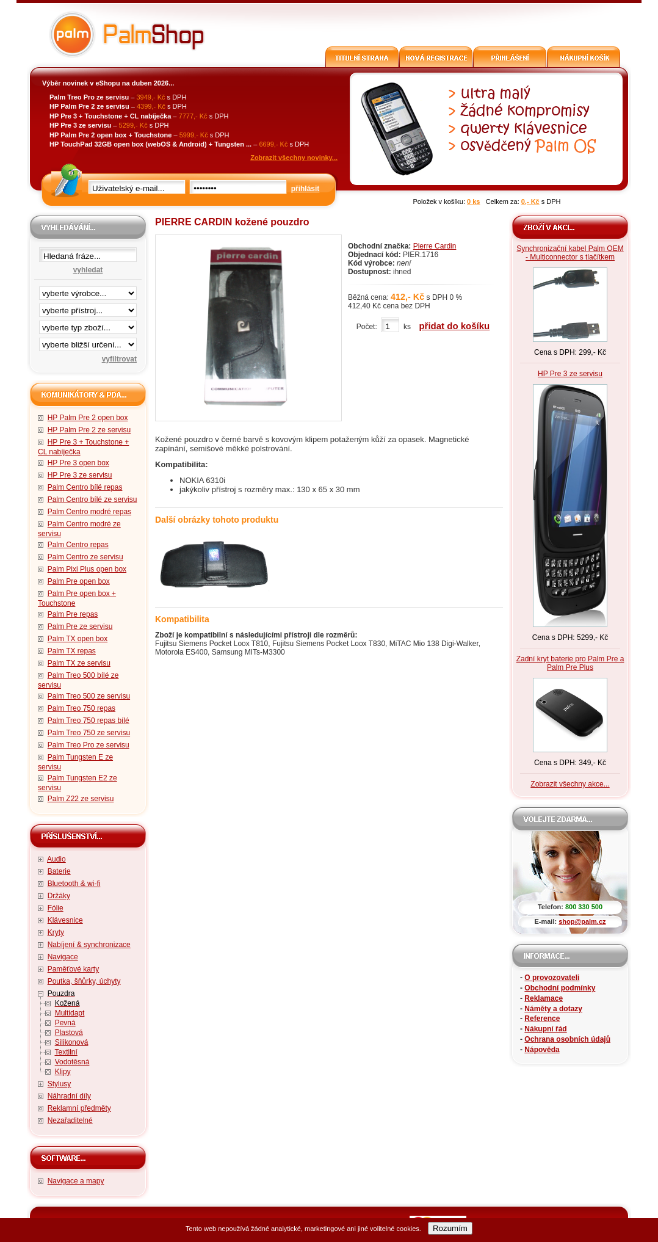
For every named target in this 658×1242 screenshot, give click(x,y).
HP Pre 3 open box (78, 463)
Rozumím (450, 1228)
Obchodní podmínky (559, 988)
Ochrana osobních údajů (567, 1039)
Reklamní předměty (79, 1108)
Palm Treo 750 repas (81, 708)
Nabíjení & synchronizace (89, 944)
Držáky (59, 896)
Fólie (55, 908)
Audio (56, 859)
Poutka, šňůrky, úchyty (84, 981)
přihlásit (305, 188)
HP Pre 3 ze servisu (80, 475)
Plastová (69, 1032)
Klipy (63, 1071)
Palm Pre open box (79, 581)
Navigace (63, 957)
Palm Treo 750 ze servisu (89, 732)
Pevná (65, 1023)
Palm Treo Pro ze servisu (88, 745)
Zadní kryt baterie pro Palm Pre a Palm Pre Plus (570, 663)
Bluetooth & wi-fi (74, 883)
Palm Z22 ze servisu (81, 798)
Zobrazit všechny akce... (569, 784)
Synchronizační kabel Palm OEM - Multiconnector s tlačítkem (569, 252)
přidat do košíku (454, 326)
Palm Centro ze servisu (85, 557)
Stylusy (59, 1084)
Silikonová (72, 1042)
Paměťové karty (73, 969)
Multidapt (70, 1013)
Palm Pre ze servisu (80, 626)
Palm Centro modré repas (89, 511)
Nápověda (541, 1049)
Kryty (56, 932)
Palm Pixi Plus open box (87, 569)
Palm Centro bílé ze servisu (92, 499)
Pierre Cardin (435, 246)
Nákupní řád (545, 1029)
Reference (542, 1018)
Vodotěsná (72, 1062)
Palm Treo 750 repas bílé (88, 720)
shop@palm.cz (582, 921)
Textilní (65, 1052)
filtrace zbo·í (88, 325)
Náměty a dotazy (553, 1008)
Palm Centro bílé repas (85, 487)
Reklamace (543, 998)
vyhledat (88, 270)
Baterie (59, 871)
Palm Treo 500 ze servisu (89, 696)
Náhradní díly (69, 1096)
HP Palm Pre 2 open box (88, 417)
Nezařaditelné (70, 1120)
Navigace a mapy (76, 1181)
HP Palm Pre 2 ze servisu (89, 430)
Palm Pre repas (73, 614)
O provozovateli (551, 977)
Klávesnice (65, 920)
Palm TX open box (78, 638)
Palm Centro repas (78, 544)
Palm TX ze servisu (79, 663)
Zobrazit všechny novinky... (294, 157)
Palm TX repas (72, 651)
